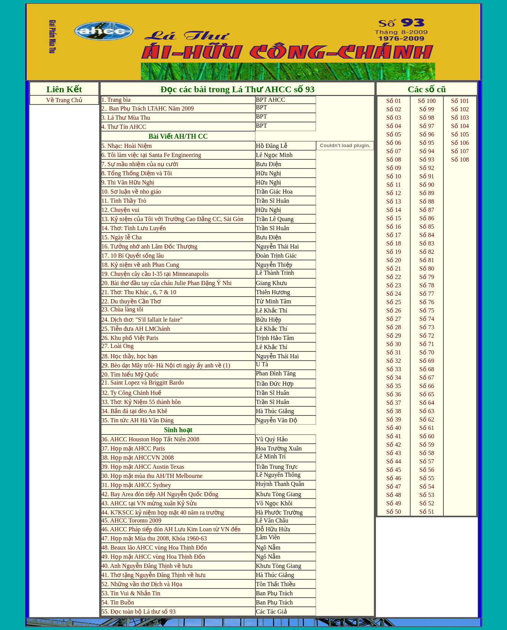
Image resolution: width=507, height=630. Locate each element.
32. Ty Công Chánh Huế (131, 393)
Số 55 (426, 478)
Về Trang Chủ (64, 100)
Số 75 (426, 310)
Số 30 (393, 344)
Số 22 (393, 277)
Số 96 (426, 134)
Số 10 (393, 176)
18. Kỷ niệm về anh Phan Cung (140, 264)
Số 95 (426, 142)
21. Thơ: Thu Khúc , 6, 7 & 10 (138, 292)
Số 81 (426, 260)
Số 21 (393, 268)
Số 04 (393, 126)
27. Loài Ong (117, 346)
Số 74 (426, 319)
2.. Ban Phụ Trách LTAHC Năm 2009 (147, 108)
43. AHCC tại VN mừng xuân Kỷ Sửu (149, 503)
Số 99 (426, 109)
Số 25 (393, 302)
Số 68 (426, 369)
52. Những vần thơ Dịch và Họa (141, 584)
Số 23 (393, 285)
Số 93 (426, 159)
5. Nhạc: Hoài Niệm (126, 146)
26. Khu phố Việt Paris (130, 338)
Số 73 (426, 327)
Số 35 (393, 386)
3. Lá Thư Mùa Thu (125, 117)
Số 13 (393, 201)
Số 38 (393, 411)
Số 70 (426, 352)
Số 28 (393, 327)
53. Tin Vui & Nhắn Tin (130, 593)
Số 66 (426, 386)
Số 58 (426, 453)
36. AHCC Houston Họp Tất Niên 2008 (150, 439)
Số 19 (393, 251)
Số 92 (426, 168)
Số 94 (426, 151)
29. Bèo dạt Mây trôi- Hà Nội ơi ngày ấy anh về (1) (165, 365)
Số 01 (393, 101)
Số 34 (393, 377)
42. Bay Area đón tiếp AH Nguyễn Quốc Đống (159, 494)
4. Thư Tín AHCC (123, 126)
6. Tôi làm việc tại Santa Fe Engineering (151, 155)
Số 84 (426, 235)
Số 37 (393, 402)
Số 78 (426, 285)
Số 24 (393, 293)
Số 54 (426, 486)
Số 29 (393, 335)
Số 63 (426, 411)
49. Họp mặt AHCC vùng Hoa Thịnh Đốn (153, 556)
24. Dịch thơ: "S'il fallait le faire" (142, 319)
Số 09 (393, 168)
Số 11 (393, 184)
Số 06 (393, 142)
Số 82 (426, 251)
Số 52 (426, 503)
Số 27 (393, 319)
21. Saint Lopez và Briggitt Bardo (142, 382)
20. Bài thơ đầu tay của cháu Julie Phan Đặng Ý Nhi (166, 283)
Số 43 (393, 453)
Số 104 (460, 126)
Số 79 (426, 277)
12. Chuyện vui (120, 210)
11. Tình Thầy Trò (123, 200)
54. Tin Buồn (117, 602)
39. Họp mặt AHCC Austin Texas (143, 466)
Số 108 (460, 159)
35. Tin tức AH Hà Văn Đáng (137, 420)
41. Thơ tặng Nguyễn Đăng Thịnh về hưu (153, 575)
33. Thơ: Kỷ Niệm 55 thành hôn (141, 402)
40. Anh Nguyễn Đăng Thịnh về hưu (147, 566)
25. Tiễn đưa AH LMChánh (135, 328)
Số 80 (426, 268)
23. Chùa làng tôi (122, 309)
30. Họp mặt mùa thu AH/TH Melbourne (152, 476)
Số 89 (426, 193)
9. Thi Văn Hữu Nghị (127, 182)
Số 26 (393, 310)
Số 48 (393, 495)
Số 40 (393, 428)
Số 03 (393, 117)
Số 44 (393, 461)
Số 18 (393, 243)
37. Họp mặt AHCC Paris (133, 448)
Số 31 (393, 352)
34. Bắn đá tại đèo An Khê (134, 411)
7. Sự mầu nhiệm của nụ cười (139, 164)
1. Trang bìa (116, 99)
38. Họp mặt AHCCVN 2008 (137, 457)
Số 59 (426, 444)
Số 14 (393, 210)
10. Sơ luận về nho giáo (131, 191)
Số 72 (426, 335)
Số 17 (393, 235)
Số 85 (426, 226)
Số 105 (460, 134)
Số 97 (426, 126)
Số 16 (393, 226)
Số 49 (393, 503)
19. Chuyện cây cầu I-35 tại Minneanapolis (155, 274)
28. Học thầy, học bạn (129, 356)
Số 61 (426, 428)
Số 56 (426, 469)
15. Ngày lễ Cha (121, 237)
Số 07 (393, 151)
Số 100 (427, 101)
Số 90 (426, 184)
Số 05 (393, 134)
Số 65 (426, 394)
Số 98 (426, 117)
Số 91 (426, 176)
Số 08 (393, 159)
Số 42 (393, 444)
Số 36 (393, 394)
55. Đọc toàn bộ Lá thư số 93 (138, 611)
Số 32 (393, 360)
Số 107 (460, 151)
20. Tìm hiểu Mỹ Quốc (130, 374)
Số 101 (460, 101)
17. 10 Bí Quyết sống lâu (132, 255)
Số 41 (393, 436)
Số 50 (393, 511)
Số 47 (393, 486)
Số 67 (426, 377)
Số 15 (393, 218)
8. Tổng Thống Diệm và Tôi (136, 173)
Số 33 (393, 369)
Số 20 (393, 260)
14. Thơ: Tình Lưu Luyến (133, 228)
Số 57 (426, 461)
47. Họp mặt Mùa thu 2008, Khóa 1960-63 (154, 538)
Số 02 (393, 109)
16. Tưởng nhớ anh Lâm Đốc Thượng (149, 246)
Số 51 (426, 511)
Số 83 (426, 243)
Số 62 (426, 419)
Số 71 (426, 344)
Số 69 (426, 360)
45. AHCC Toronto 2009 (131, 520)
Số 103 (460, 117)
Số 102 (460, 109)
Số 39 (393, 419)
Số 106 (460, 142)
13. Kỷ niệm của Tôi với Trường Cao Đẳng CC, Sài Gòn (172, 219)
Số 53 (426, 495)
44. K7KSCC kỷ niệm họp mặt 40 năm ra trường (162, 512)
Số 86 (426, 218)
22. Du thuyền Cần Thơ (131, 301)
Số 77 (426, 293)
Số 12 (393, 193)
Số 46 (393, 478)
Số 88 (426, 201)
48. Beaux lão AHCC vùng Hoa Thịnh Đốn (154, 547)
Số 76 (426, 302)
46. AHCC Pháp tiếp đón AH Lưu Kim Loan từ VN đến (171, 529)
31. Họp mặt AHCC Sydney (136, 485)
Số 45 (393, 469)
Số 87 (426, 210)
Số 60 (426, 436)
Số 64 (426, 402)
